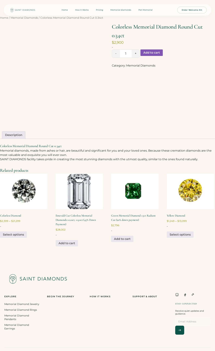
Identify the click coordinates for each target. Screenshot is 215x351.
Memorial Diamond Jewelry (21, 304)
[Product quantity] (126, 54)
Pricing (99, 10)
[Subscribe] (179, 330)
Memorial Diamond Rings (20, 309)
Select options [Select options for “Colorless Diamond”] (13, 234)
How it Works (82, 10)
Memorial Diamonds (24, 17)
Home (65, 10)
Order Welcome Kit (192, 10)
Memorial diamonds (120, 10)
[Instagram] (177, 295)
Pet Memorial (145, 10)
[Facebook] (185, 295)
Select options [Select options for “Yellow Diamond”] (180, 234)
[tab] (13, 135)
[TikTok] (193, 295)
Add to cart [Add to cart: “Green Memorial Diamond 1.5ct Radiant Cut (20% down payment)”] (122, 239)
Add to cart (151, 52)
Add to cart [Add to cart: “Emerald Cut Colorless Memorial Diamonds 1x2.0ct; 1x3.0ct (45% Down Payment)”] (67, 243)
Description (13, 135)
